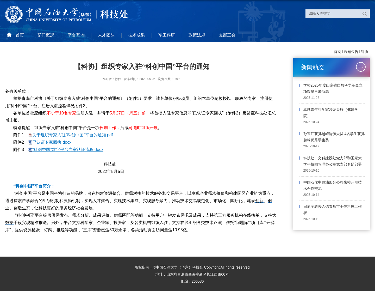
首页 (337, 52)
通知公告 (351, 52)
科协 (364, 52)
